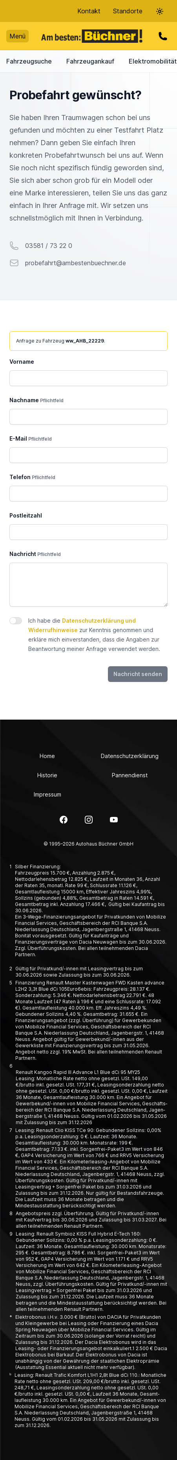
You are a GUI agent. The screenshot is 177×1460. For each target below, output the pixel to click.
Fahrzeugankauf (90, 61)
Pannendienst (130, 775)
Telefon (32, 477)
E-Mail (30, 438)
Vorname (21, 361)
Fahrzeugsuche (29, 61)
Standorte (127, 11)
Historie (47, 775)
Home (47, 756)
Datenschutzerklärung (130, 756)
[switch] (15, 620)
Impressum (47, 794)
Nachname (36, 400)
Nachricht (35, 553)
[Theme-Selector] (159, 11)
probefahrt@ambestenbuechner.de (75, 263)
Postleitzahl (25, 515)
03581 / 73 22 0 (48, 246)
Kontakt (88, 11)
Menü (17, 36)
